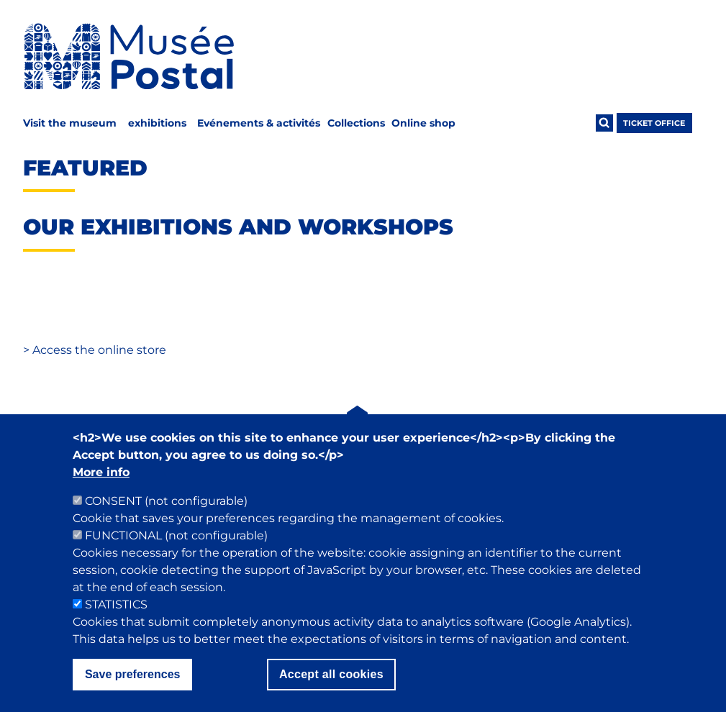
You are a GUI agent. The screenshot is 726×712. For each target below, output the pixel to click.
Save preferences (133, 696)
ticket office (654, 123)
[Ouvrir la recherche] (604, 123)
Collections (356, 123)
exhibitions (157, 123)
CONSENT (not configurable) (166, 522)
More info (101, 494)
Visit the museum (70, 123)
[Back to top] (357, 424)
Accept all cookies (331, 696)
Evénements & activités (258, 123)
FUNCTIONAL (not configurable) (176, 557)
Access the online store (94, 350)
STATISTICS (116, 626)
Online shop (423, 123)
